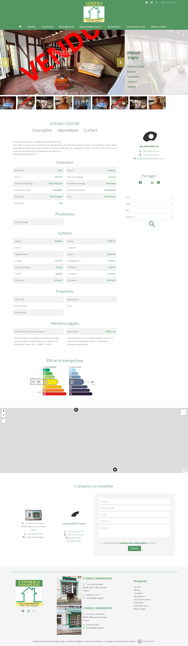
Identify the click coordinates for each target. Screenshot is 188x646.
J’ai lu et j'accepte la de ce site (128, 543)
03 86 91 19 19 (92, 595)
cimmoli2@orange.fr (35, 537)
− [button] (3, 415)
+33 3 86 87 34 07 (35, 534)
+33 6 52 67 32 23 (151, 155)
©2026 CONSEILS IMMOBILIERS (49, 641)
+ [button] (3, 411)
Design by (148, 641)
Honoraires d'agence (94, 641)
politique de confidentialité (133, 543)
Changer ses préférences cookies (121, 641)
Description (42, 130)
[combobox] (149, 197)
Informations (68, 130)
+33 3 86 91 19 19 (151, 151)
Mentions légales (74, 641)
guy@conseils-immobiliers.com (150, 158)
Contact (90, 130)
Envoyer (134, 548)
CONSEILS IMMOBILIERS (97, 578)
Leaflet (185, 471)
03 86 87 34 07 (92, 624)
